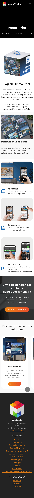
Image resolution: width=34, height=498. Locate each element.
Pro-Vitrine (17, 488)
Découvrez (14, 389)
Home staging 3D (17, 465)
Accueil (17, 444)
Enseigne (17, 467)
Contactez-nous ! (17, 435)
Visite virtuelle (17, 462)
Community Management (17, 456)
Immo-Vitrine (14, 4)
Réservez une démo (17, 314)
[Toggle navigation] (30, 4)
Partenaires (17, 473)
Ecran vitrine (17, 447)
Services (17, 470)
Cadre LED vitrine (17, 453)
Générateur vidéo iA (17, 459)
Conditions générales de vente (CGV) (17, 476)
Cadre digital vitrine (17, 450)
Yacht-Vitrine (17, 491)
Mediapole (17, 485)
